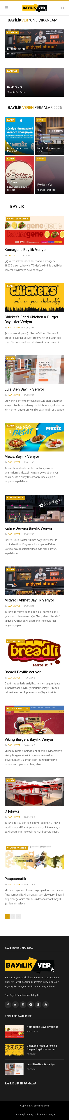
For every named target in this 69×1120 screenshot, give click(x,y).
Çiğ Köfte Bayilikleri (17, 219)
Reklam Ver (14, 87)
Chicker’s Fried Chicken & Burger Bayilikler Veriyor (42, 1047)
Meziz (11, 143)
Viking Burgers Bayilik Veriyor (29, 739)
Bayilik (10, 120)
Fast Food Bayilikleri (18, 709)
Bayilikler (12, 32)
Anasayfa (21, 1114)
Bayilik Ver (14, 327)
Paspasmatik (15, 878)
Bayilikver (38, 1105)
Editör (12, 255)
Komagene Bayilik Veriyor (26, 249)
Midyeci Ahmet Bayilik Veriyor (29, 600)
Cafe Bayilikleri (15, 498)
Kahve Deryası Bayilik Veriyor (28, 528)
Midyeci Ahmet (16, 48)
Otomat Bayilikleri (16, 848)
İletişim (52, 1114)
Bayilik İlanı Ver (37, 1114)
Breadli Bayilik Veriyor (23, 672)
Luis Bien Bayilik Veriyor (24, 389)
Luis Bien (43, 143)
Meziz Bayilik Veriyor (22, 456)
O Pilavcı (13, 182)
